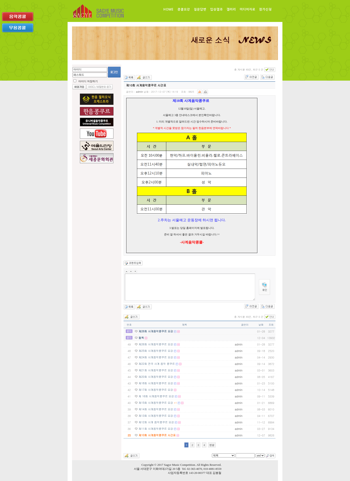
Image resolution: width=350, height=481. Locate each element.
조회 (271, 324)
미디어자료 (247, 9)
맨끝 (211, 445)
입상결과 (216, 9)
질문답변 (200, 9)
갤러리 (231, 9)
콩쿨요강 (183, 9)
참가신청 (265, 9)
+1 (175, 402)
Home (168, 9)
